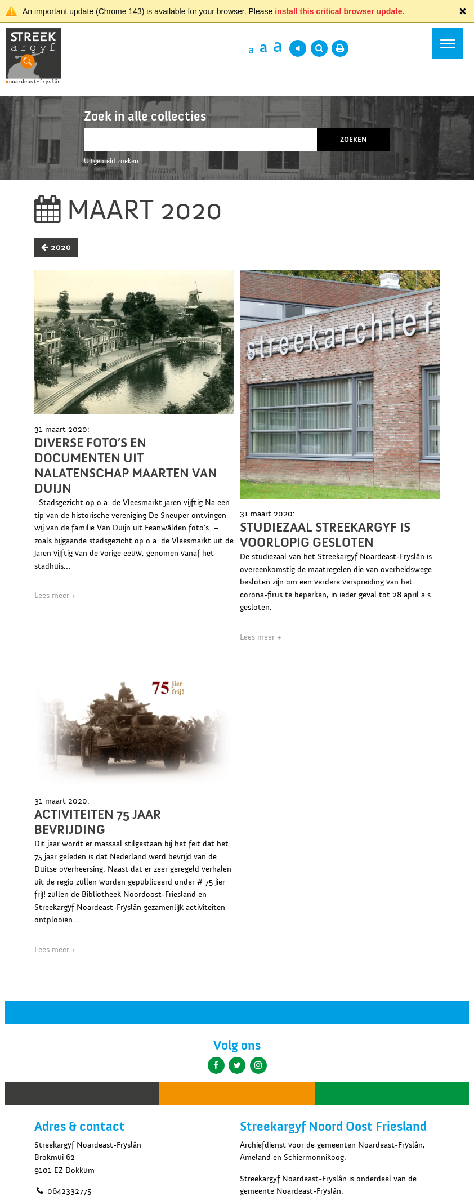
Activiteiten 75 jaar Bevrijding (97, 822)
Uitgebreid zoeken (111, 161)
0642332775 (62, 1191)
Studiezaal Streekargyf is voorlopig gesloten (325, 535)
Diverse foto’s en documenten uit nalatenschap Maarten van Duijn (125, 465)
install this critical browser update (338, 11)
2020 (56, 247)
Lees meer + (55, 595)
